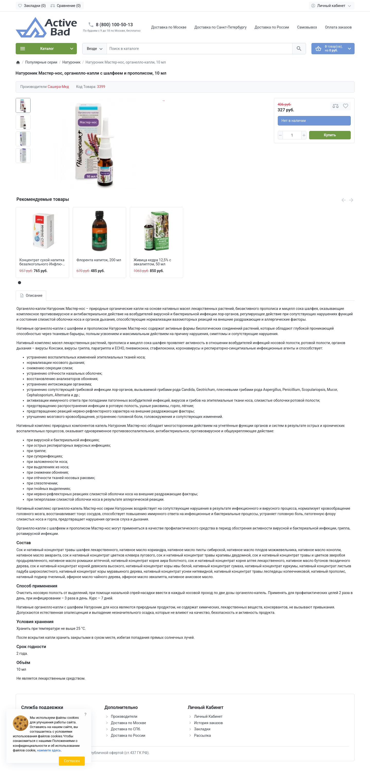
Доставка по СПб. (126, 729)
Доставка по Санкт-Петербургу (221, 27)
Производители (124, 716)
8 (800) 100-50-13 (114, 24)
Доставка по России (272, 27)
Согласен (72, 761)
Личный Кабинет (208, 716)
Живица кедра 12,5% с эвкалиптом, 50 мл (152, 262)
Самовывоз (307, 27)
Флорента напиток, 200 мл (99, 260)
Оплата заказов (338, 27)
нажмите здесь (49, 750)
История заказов (208, 723)
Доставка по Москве (169, 27)
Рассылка (202, 735)
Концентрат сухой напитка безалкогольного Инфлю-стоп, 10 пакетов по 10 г (42, 262)
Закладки (202, 729)
